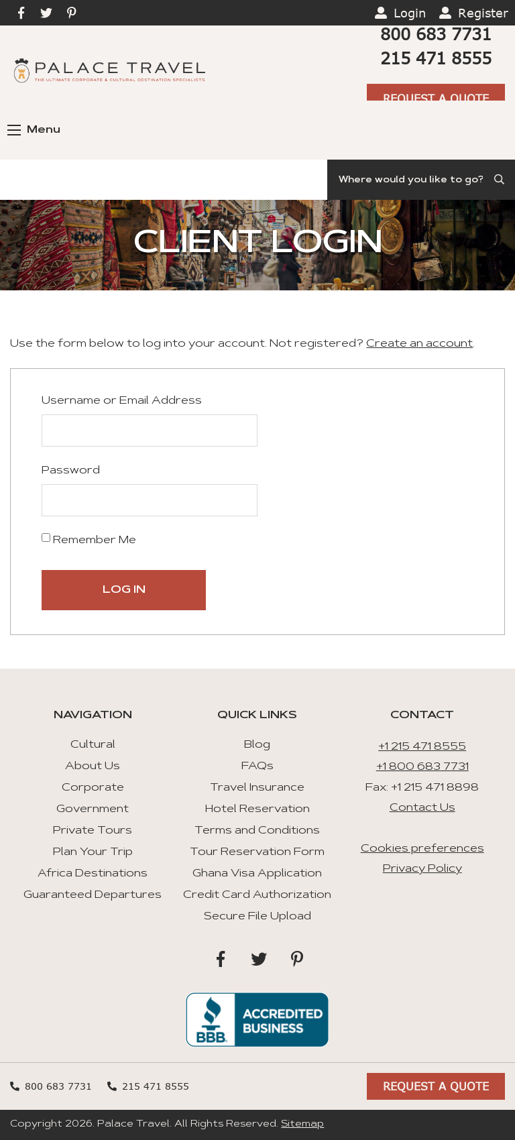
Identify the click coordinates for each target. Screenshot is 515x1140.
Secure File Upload (257, 916)
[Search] (421, 180)
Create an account (419, 344)
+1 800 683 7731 (422, 767)
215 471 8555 (436, 58)
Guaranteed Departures (92, 895)
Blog (257, 745)
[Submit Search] (500, 179)
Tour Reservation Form (257, 852)
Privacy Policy (422, 869)
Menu (33, 130)
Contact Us (422, 808)
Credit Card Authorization (257, 895)
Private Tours (92, 830)
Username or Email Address (122, 401)
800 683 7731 (436, 34)
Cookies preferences (422, 849)
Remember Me (89, 539)
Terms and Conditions (257, 830)
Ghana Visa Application (257, 873)
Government (92, 809)
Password (71, 470)
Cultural (92, 745)
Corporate (93, 788)
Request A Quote (436, 98)
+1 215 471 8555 (422, 747)
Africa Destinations (93, 873)
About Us (92, 766)
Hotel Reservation (257, 809)
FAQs (257, 766)
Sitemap (302, 1124)
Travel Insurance (257, 788)
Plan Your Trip (93, 852)
